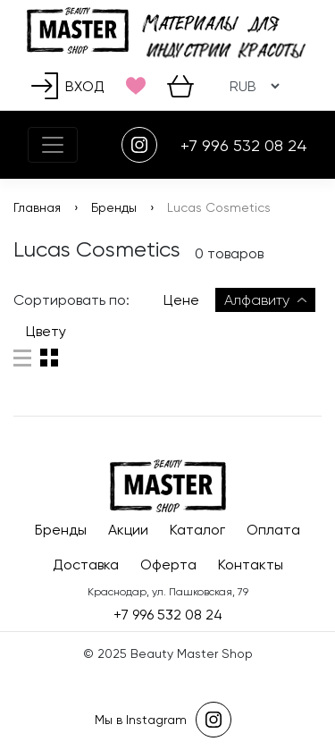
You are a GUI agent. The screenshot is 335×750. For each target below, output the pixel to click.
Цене (181, 299)
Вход (68, 85)
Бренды (114, 207)
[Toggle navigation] (53, 145)
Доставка (86, 564)
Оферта (168, 564)
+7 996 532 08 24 (243, 145)
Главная (37, 207)
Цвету (46, 331)
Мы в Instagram (163, 719)
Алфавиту (265, 299)
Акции (128, 529)
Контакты (250, 564)
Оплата (273, 529)
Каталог (197, 529)
